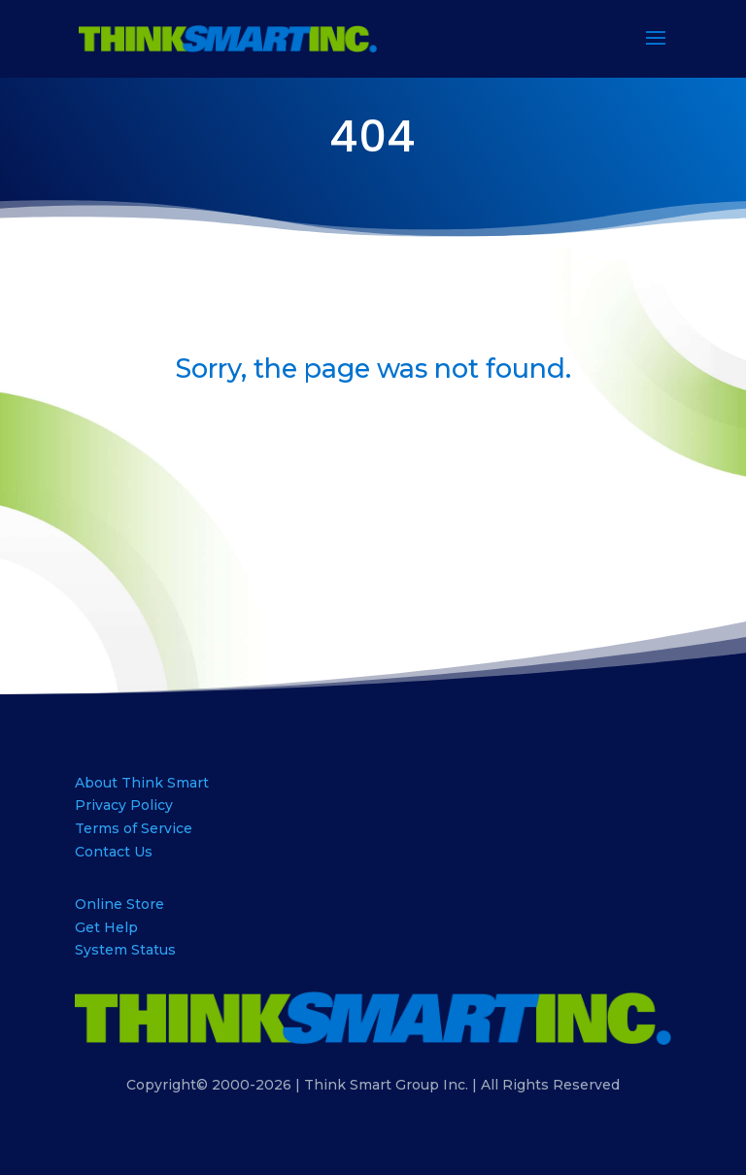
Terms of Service (133, 828)
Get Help (106, 927)
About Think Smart (142, 782)
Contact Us (114, 851)
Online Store (119, 904)
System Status (125, 949)
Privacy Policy (124, 805)
